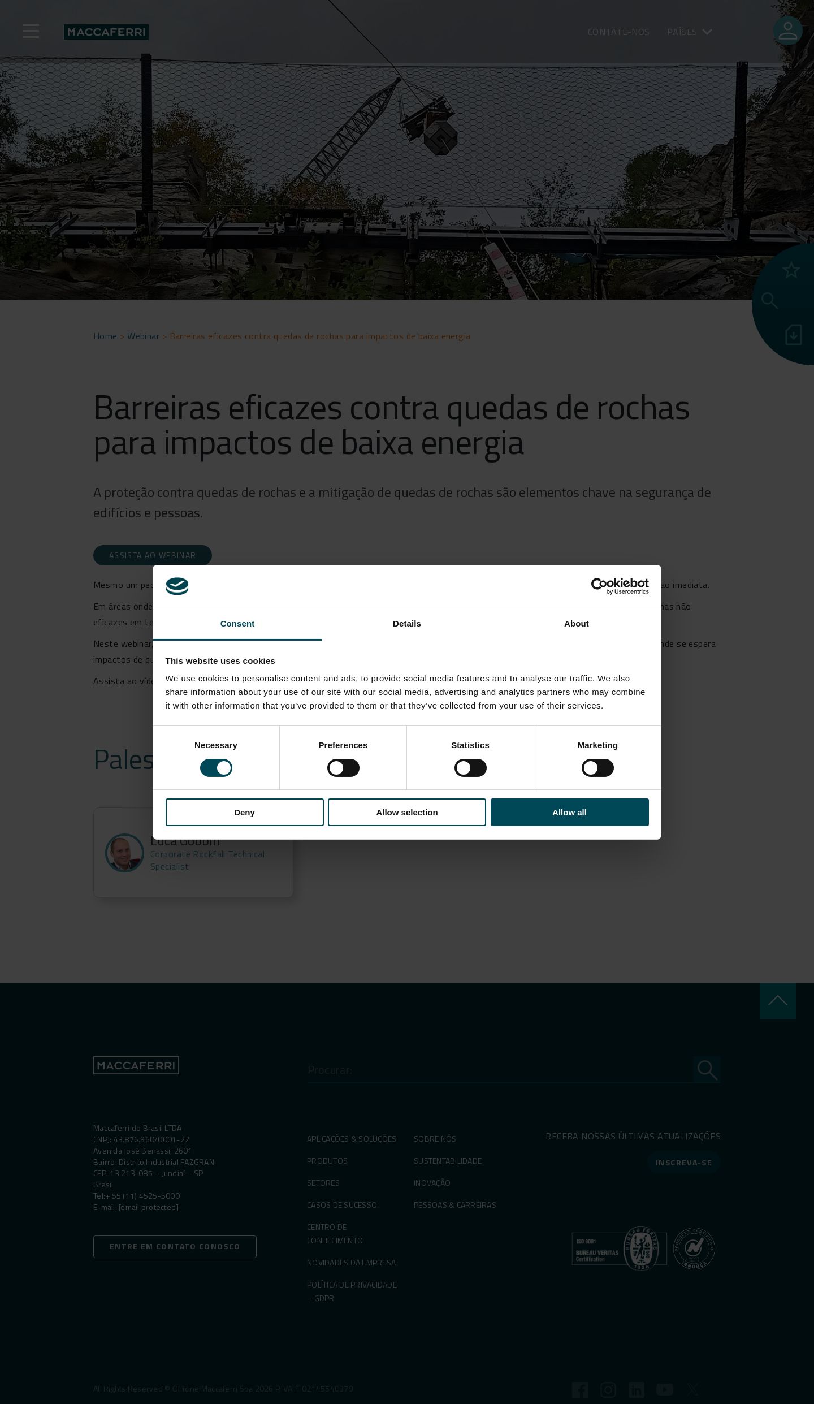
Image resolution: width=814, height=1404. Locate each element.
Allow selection (407, 812)
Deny (244, 812)
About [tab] (576, 623)
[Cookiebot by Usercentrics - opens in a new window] (599, 586)
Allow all (569, 812)
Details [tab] (407, 623)
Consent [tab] (237, 623)
